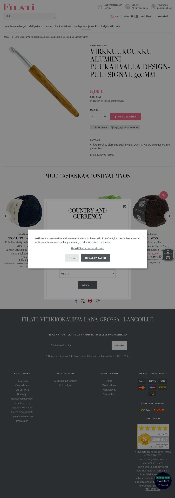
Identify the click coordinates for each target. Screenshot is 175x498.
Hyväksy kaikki (95, 258)
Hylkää (72, 258)
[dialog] (87, 249)
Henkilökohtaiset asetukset (87, 248)
